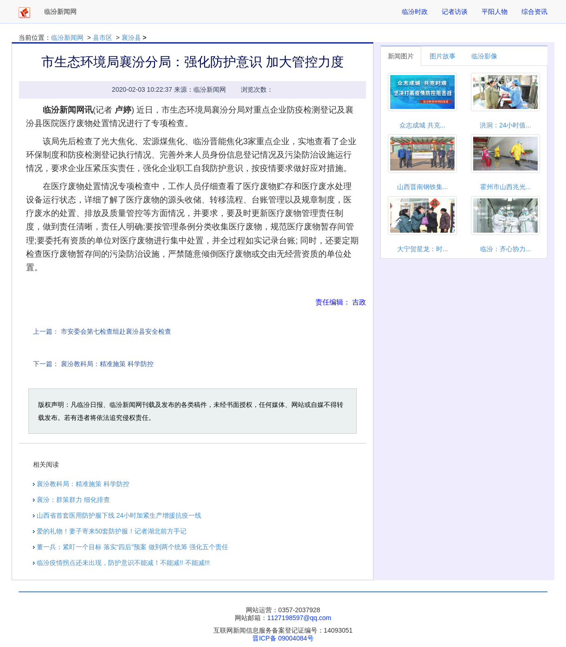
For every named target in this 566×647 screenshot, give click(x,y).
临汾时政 (415, 11)
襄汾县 (131, 37)
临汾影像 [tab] (484, 56)
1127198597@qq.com (299, 618)
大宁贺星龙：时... (422, 249)
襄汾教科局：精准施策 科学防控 (107, 364)
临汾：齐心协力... (505, 249)
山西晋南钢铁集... (422, 186)
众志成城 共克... (422, 125)
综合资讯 (534, 11)
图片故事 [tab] (443, 56)
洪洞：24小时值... (505, 125)
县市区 (102, 37)
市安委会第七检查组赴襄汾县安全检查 (116, 331)
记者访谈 (455, 11)
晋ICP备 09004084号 (283, 638)
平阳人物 (495, 11)
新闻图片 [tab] (401, 56)
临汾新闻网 (67, 37)
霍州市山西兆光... (505, 186)
